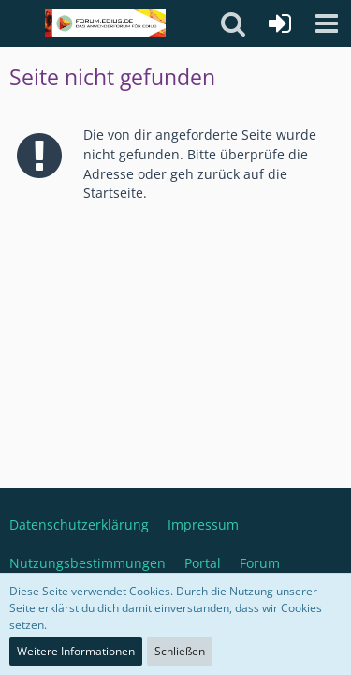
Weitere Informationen (76, 651)
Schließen (179, 651)
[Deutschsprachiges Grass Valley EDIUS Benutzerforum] (105, 23)
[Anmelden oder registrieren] (280, 23)
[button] (326, 23)
